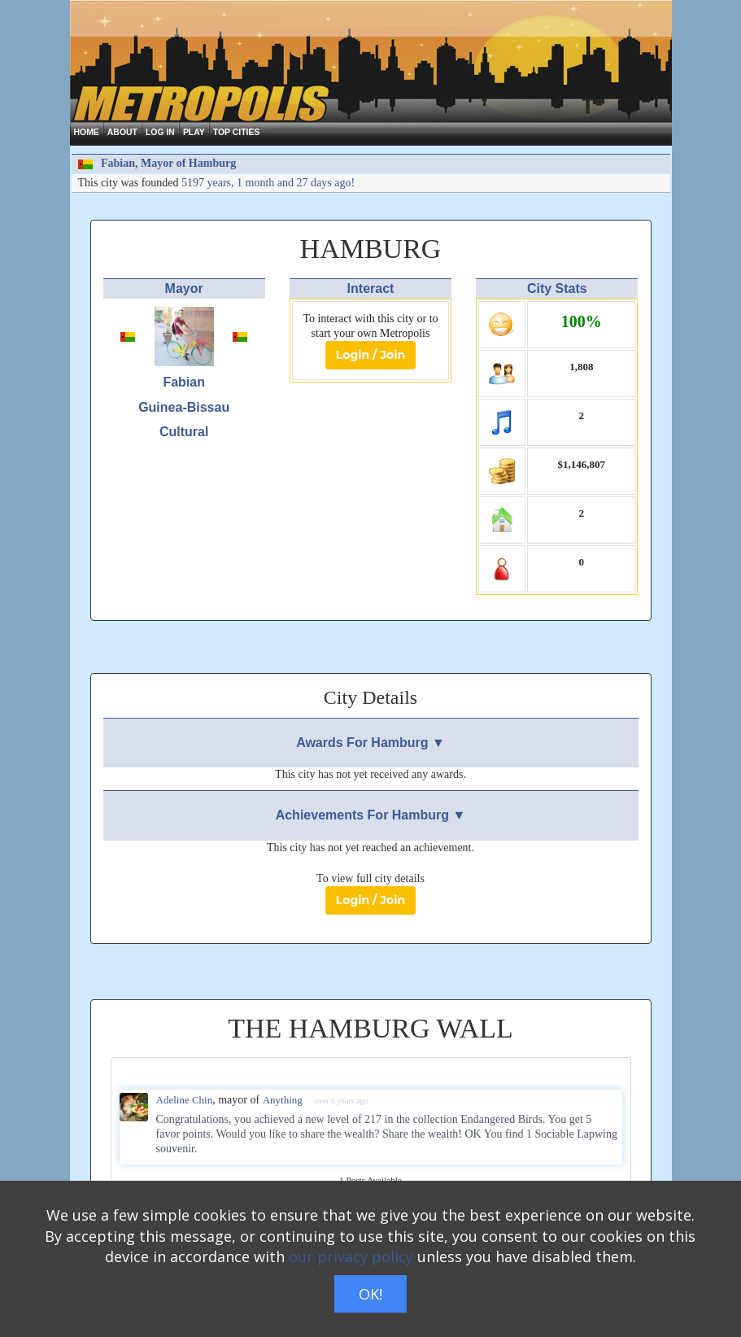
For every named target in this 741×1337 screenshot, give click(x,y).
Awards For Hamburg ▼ (370, 742)
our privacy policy (351, 1256)
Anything (283, 1100)
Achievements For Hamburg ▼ (371, 815)
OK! (370, 1294)
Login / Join (370, 354)
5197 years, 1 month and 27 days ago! (268, 183)
